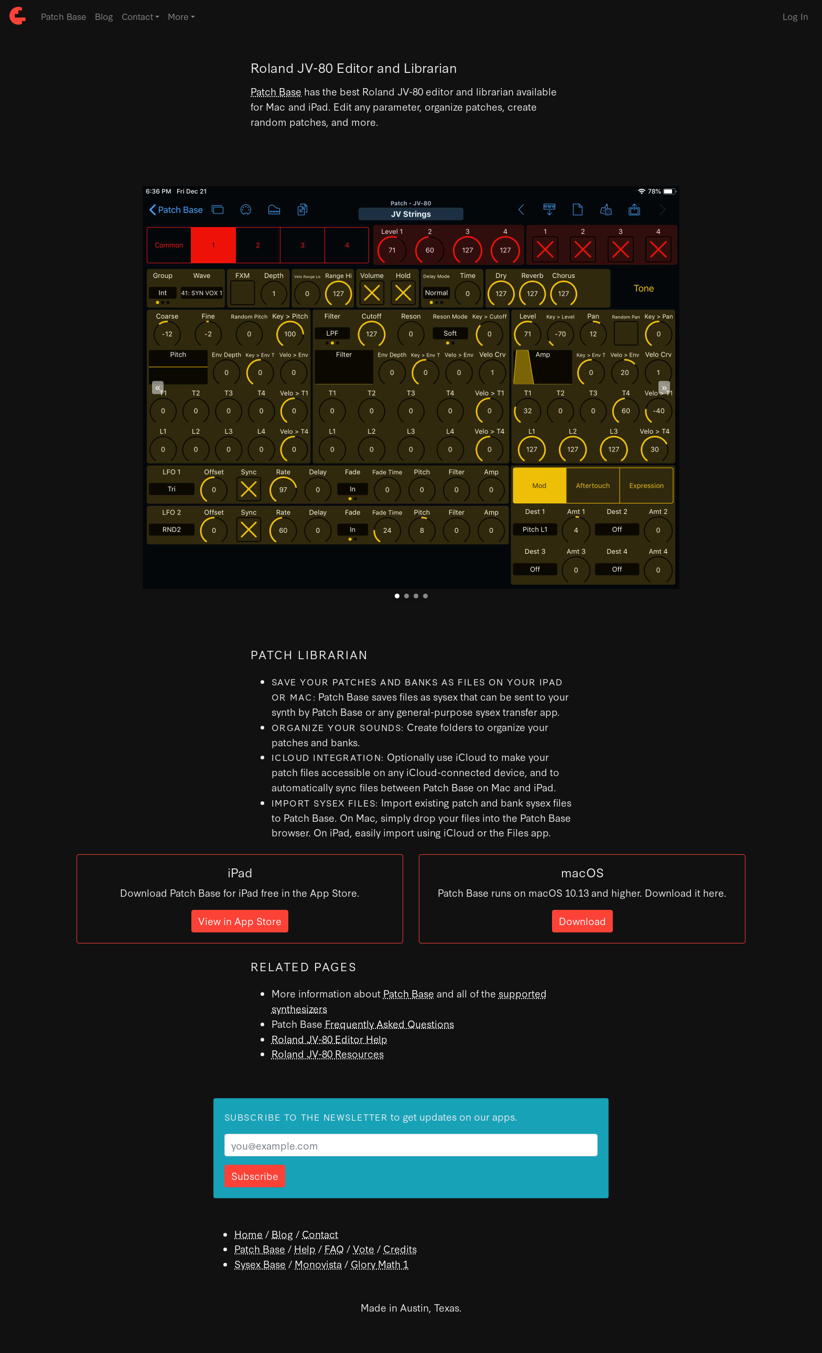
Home (248, 1234)
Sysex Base (260, 1264)
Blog (104, 16)
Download (582, 921)
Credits (400, 1248)
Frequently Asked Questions (389, 1023)
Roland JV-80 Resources (328, 1053)
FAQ (334, 1248)
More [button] (178, 16)
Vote (363, 1248)
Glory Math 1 (379, 1264)
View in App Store (240, 921)
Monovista (318, 1264)
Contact (320, 1234)
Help (305, 1248)
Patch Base (63, 16)
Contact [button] (137, 16)
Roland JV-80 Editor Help (329, 1039)
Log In (795, 16)
